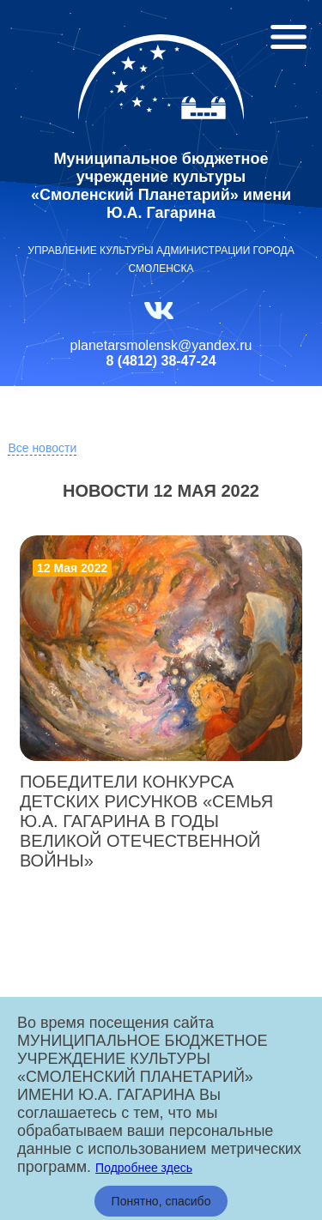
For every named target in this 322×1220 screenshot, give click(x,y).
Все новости (42, 448)
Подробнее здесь (143, 1168)
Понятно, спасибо (161, 1201)
